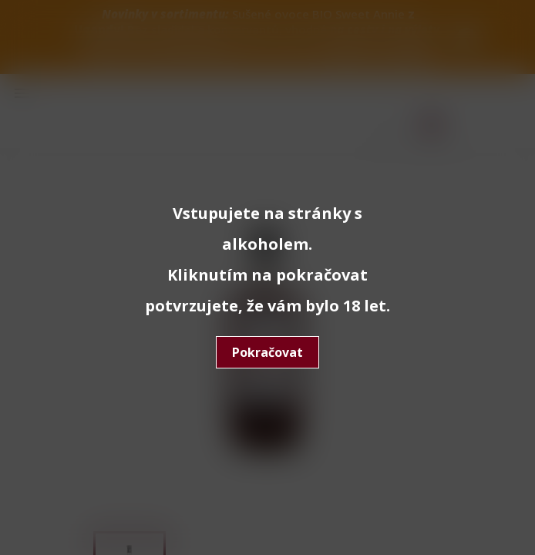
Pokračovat (267, 352)
